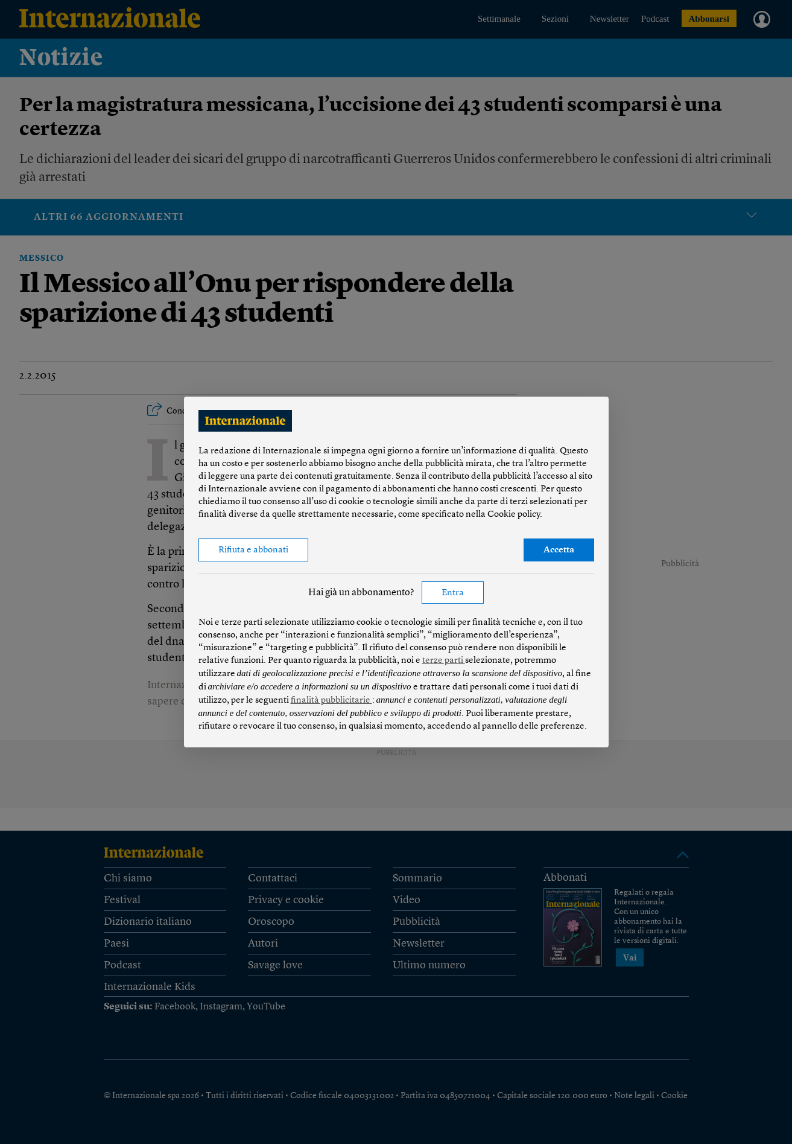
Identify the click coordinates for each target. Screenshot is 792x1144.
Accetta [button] (558, 550)
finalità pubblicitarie (331, 700)
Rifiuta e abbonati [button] (253, 550)
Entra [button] (453, 593)
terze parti (443, 660)
